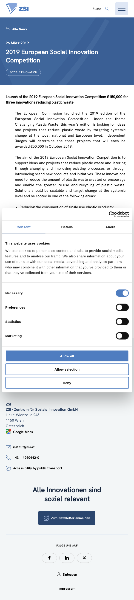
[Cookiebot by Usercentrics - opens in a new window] (108, 214)
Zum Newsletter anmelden (67, 518)
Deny (67, 383)
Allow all (67, 356)
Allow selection (67, 369)
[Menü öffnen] (121, 8)
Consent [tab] (24, 227)
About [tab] (110, 227)
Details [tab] (67, 227)
